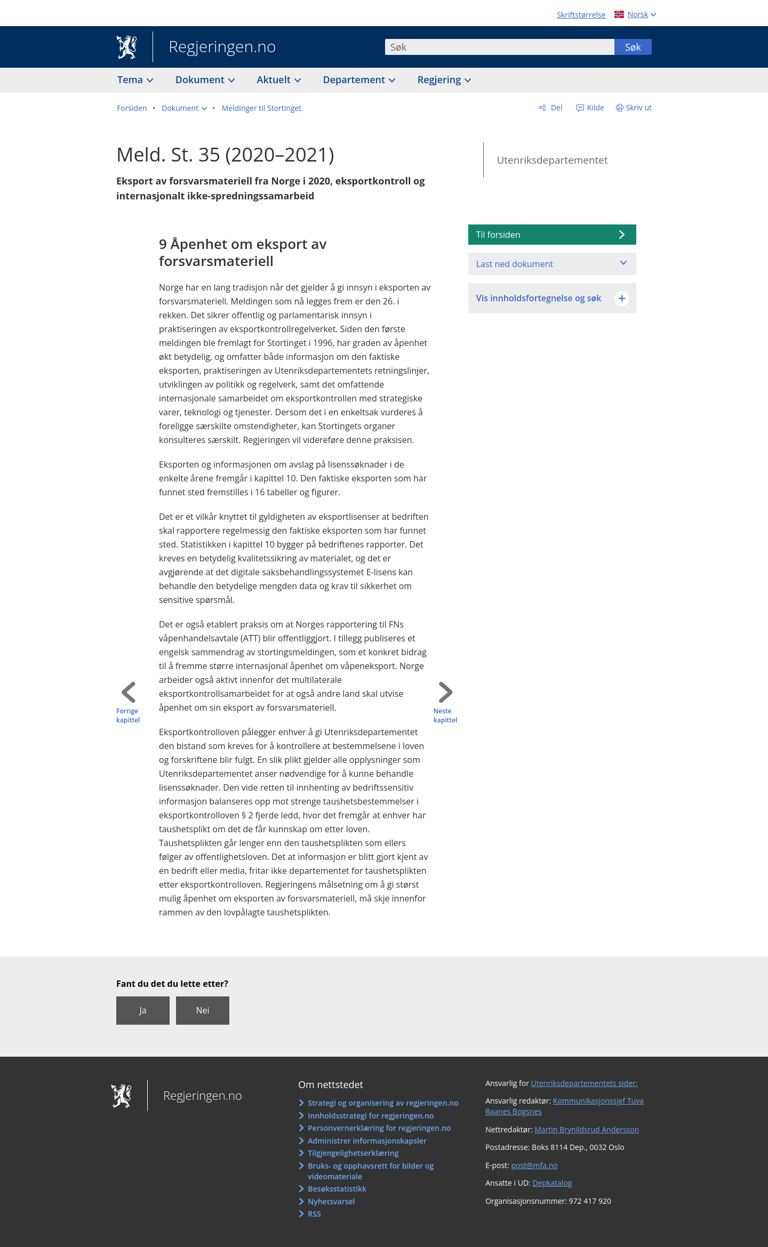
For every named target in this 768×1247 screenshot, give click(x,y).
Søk (633, 47)
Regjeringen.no (214, 47)
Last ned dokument (514, 264)
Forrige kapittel (128, 716)
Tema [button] (131, 79)
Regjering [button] (440, 79)
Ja (142, 1010)
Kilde (594, 107)
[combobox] (499, 47)
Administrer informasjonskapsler (367, 1141)
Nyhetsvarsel (331, 1201)
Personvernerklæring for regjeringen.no (379, 1128)
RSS (314, 1214)
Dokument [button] (201, 79)
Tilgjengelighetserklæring (353, 1153)
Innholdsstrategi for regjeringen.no (371, 1116)
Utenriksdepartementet (552, 160)
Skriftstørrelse (581, 15)
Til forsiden (498, 234)
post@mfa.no (534, 1165)
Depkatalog (552, 1183)
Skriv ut (639, 107)
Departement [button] (355, 79)
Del (555, 107)
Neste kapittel (445, 716)
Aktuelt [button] (275, 79)
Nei (202, 1010)
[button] (184, 108)
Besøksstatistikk (337, 1189)
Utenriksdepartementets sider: (584, 1083)
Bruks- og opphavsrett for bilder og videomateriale (371, 1171)
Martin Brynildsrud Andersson (586, 1129)
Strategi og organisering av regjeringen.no (383, 1103)
